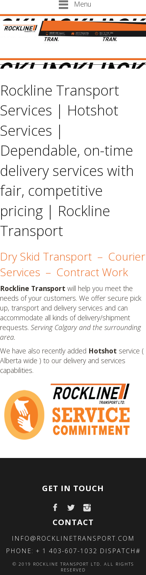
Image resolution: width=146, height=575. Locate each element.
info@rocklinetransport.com (73, 538)
